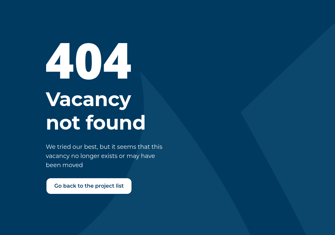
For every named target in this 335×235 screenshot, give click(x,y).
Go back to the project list (89, 186)
